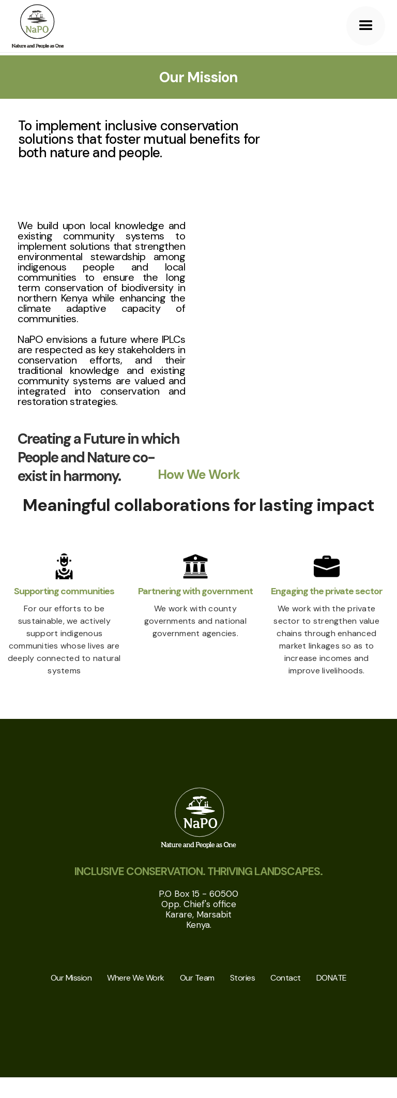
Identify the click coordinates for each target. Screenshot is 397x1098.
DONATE (331, 977)
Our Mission (71, 977)
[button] (365, 26)
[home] (38, 26)
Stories (242, 977)
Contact (285, 977)
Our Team (197, 977)
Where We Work (135, 977)
